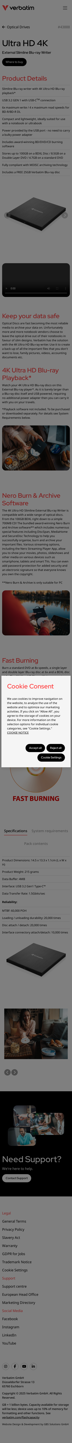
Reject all (55, 748)
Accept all (35, 748)
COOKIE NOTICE (18, 733)
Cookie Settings (51, 757)
